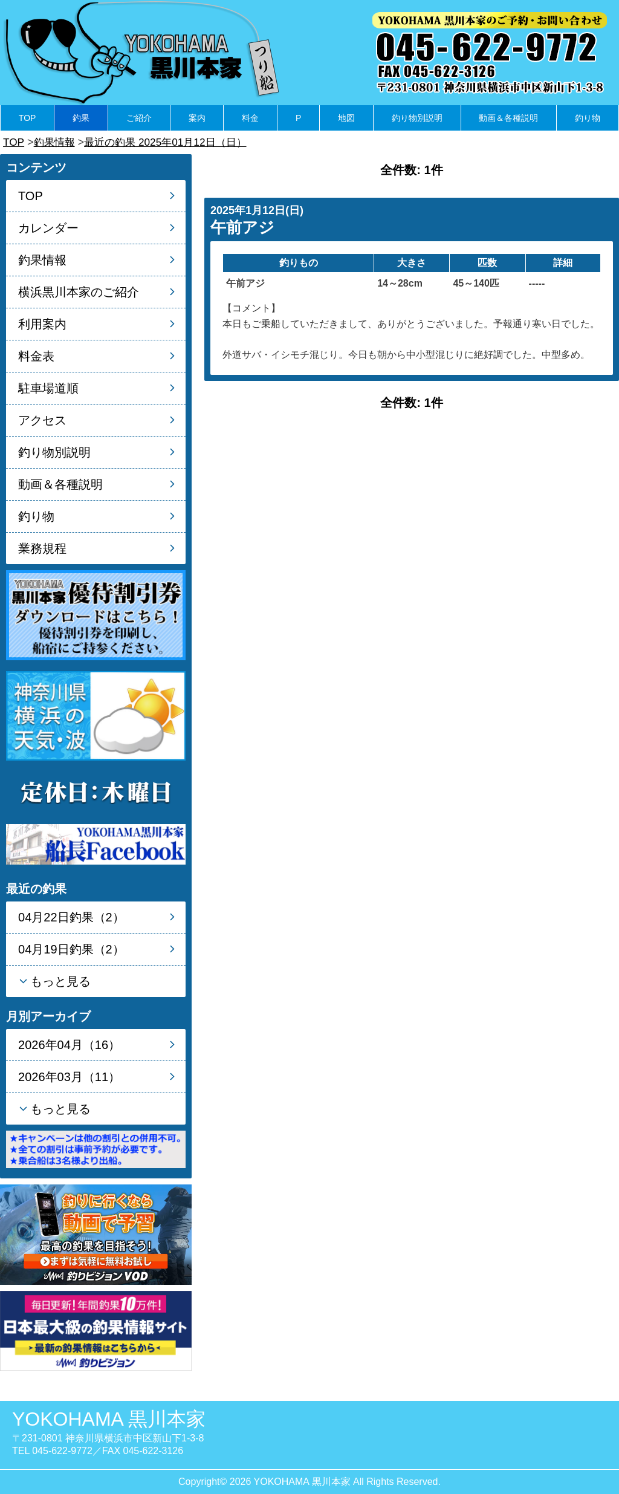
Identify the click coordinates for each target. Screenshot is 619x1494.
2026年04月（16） (69, 1044)
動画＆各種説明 (508, 118)
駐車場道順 (48, 388)
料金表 (36, 356)
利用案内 (42, 324)
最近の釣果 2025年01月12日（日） (172, 142)
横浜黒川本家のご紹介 (78, 292)
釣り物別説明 (417, 118)
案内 (197, 118)
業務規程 (42, 548)
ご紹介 (139, 118)
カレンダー (48, 228)
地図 (346, 118)
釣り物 (587, 118)
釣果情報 (56, 142)
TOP (27, 118)
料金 (250, 118)
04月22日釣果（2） (71, 917)
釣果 (81, 118)
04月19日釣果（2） (71, 949)
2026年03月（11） (69, 1076)
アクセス (42, 420)
